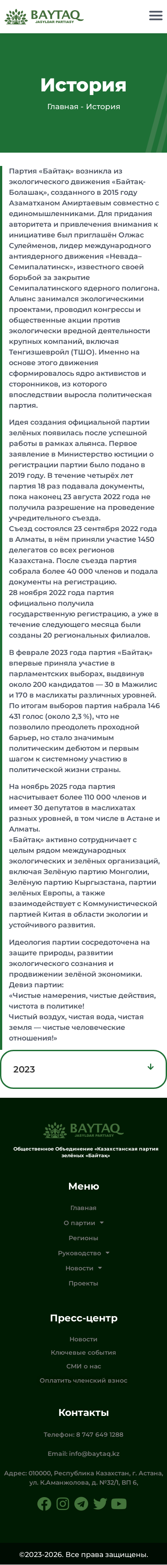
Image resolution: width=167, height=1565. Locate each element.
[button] (83, 1070)
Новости (83, 1268)
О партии (84, 1223)
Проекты (83, 1284)
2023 (24, 1069)
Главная (83, 1208)
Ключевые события (83, 1353)
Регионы (83, 1238)
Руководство (84, 1253)
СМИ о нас (83, 1367)
